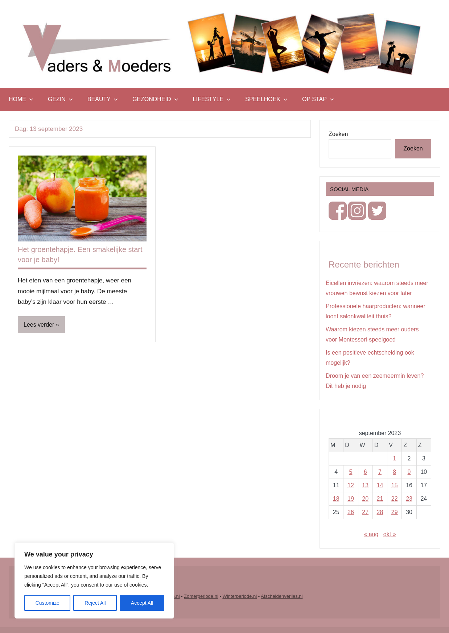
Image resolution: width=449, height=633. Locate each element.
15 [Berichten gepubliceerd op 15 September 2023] (394, 485)
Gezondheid (155, 99)
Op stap (318, 99)
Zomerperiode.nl (201, 596)
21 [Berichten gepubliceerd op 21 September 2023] (380, 499)
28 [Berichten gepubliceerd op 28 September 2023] (380, 512)
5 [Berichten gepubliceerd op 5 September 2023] (350, 472)
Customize (47, 603)
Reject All (95, 603)
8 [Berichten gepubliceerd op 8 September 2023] (394, 472)
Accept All (142, 603)
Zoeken (338, 134)
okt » (389, 534)
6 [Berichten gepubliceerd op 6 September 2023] (365, 472)
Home (21, 99)
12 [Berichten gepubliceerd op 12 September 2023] (350, 485)
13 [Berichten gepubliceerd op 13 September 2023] (365, 485)
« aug (371, 534)
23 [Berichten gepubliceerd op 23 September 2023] (409, 499)
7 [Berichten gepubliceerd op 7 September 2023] (380, 472)
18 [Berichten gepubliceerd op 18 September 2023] (336, 499)
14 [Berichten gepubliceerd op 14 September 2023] (380, 485)
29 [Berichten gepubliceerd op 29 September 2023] (394, 512)
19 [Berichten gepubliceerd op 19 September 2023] (350, 499)
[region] (94, 580)
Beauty (102, 99)
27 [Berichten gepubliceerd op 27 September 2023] (365, 512)
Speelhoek (266, 99)
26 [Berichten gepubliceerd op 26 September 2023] (350, 512)
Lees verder (39, 325)
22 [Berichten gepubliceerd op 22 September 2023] (394, 499)
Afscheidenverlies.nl (282, 596)
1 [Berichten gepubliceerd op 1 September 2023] (394, 458)
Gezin (60, 99)
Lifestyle (212, 99)
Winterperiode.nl (239, 596)
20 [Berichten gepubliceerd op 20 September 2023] (365, 499)
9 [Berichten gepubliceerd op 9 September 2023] (409, 472)
